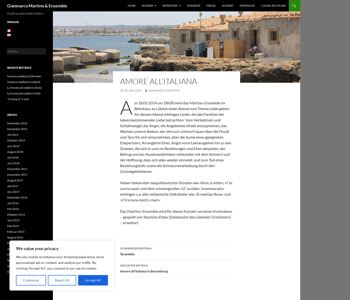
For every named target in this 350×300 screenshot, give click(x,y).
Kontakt (227, 5)
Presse (211, 5)
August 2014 (15, 237)
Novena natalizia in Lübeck (23, 82)
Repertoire (170, 5)
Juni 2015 (13, 220)
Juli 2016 (13, 203)
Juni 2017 (13, 192)
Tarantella (176, 251)
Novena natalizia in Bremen (24, 76)
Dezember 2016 (17, 197)
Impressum (247, 5)
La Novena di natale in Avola (24, 87)
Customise (31, 280)
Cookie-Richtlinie (273, 5)
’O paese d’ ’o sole (18, 99)
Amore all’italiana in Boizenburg (176, 268)
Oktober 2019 (16, 140)
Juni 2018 (13, 163)
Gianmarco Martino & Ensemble (37, 5)
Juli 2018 (13, 157)
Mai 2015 (13, 226)
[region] (62, 265)
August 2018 (15, 152)
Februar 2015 (16, 231)
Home (132, 5)
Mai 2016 (13, 209)
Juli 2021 (13, 134)
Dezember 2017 (17, 169)
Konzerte (193, 5)
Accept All (93, 280)
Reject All (62, 280)
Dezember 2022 (17, 123)
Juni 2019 (13, 146)
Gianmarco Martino (164, 90)
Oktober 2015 (16, 214)
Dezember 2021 (17, 129)
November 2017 (17, 174)
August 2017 (15, 180)
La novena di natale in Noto (24, 93)
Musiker (147, 5)
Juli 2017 (13, 186)
